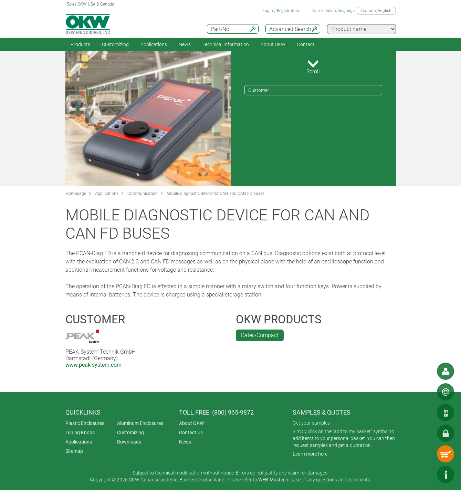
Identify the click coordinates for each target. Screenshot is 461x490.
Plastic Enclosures (84, 423)
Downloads (129, 442)
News (185, 44)
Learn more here (310, 454)
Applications (153, 44)
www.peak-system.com (93, 365)
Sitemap (74, 451)
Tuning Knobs (80, 432)
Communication (142, 193)
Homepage (75, 193)
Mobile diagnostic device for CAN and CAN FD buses (215, 193)
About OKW (191, 423)
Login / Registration (281, 10)
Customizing (115, 44)
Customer (258, 90)
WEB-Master (271, 479)
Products (80, 44)
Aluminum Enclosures (140, 423)
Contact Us (191, 432)
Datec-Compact (260, 335)
